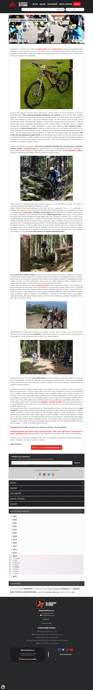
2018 (15, 543)
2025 (15, 520)
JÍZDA (21, 589)
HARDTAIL (55, 592)
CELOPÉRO (48, 592)
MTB (73, 592)
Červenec (17, 563)
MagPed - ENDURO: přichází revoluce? (47, 643)
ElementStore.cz (46, 610)
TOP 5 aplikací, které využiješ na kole (47, 637)
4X (11, 589)
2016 (15, 549)
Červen (17, 565)
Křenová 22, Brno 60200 (28, 659)
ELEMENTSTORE (29, 592)
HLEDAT (61, 9)
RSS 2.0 (46, 619)
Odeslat (77, 463)
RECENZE (39, 589)
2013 (15, 576)
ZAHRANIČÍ (15, 589)
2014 (15, 556)
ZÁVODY (13, 40)
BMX (33, 589)
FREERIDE (62, 592)
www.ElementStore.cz (27, 655)
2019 (15, 539)
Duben (16, 569)
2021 (15, 533)
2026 (15, 516)
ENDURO (22, 40)
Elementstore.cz (27, 650)
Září (16, 560)
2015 (15, 553)
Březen (17, 571)
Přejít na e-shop (46, 447)
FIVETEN (18, 592)
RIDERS (31, 40)
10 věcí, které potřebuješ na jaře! (47, 631)
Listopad (17, 558)
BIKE (12, 592)
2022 (15, 530)
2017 (15, 546)
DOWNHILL (65, 589)
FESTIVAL (68, 592)
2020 (15, 536)
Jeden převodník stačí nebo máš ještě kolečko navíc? (47, 634)
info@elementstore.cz (48, 615)
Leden (16, 573)
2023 (15, 526)
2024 (15, 523)
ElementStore (66, 654)
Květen (17, 567)
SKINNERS (40, 592)
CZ (74, 9)
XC (71, 589)
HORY (50, 589)
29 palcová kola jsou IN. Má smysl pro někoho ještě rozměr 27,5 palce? (47, 640)
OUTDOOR (56, 589)
